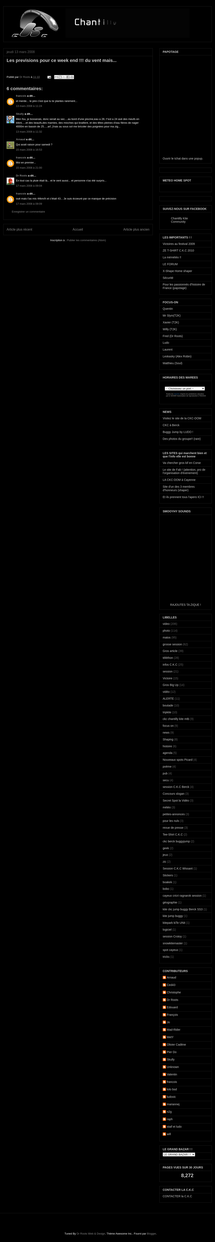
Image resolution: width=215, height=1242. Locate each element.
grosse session (172, 644)
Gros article (170, 651)
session (167, 671)
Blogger (151, 1233)
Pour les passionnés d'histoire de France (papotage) (184, 286)
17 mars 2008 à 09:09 (29, 203)
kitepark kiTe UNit (174, 922)
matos (167, 637)
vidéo (166, 691)
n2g (169, 1111)
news (166, 732)
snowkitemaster (173, 943)
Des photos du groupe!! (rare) (182, 438)
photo (166, 630)
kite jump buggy (173, 916)
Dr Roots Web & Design (91, 1233)
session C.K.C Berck (176, 786)
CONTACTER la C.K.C (177, 1196)
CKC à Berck (171, 425)
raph (170, 1119)
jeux (165, 854)
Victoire (167, 678)
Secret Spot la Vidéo (176, 800)
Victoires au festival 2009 (179, 243)
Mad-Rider (173, 1029)
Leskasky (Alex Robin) (177, 356)
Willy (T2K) (170, 329)
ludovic (171, 1096)
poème (167, 766)
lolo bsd (172, 1089)
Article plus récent (19, 229)
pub (165, 773)
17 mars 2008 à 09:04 (29, 185)
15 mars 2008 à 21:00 (29, 167)
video (166, 623)
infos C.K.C (170, 664)
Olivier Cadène (176, 1044)
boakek (167, 882)
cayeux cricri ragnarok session (182, 895)
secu (166, 780)
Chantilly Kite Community (179, 220)
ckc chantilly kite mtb (176, 719)
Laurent (167, 349)
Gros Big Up (170, 685)
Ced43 (171, 985)
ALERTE (168, 698)
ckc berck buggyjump (176, 841)
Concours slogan (173, 793)
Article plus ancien (136, 229)
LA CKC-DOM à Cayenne (179, 479)
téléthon (168, 657)
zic (164, 861)
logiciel (167, 929)
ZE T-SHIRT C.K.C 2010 (178, 250)
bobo (166, 888)
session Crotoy (172, 936)
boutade (168, 705)
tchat (177, 158)
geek (166, 848)
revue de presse (173, 827)
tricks (166, 956)
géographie (170, 902)
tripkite (167, 712)
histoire (167, 746)
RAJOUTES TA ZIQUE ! (185, 604)
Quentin (168, 308)
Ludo (166, 342)
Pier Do (172, 1052)
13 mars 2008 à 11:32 (29, 131)
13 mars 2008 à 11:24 (29, 106)
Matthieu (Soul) (172, 363)
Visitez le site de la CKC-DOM (182, 418)
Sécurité (168, 277)
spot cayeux (170, 950)
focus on (168, 725)
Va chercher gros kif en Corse (182, 462)
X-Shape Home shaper (177, 271)
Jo (168, 1022)
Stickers (168, 875)
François (172, 1014)
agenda (167, 753)
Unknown (173, 1067)
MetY (170, 1037)
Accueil (78, 229)
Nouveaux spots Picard (177, 759)
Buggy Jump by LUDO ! (178, 432)
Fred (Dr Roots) (173, 336)
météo (167, 807)
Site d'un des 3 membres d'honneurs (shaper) (179, 488)
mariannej (173, 1104)
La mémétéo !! (172, 257)
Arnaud (20, 139)
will (169, 1134)
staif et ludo (174, 1126)
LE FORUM (170, 264)
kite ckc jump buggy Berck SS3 (183, 909)
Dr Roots (25, 77)
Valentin (172, 1074)
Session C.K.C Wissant (178, 868)
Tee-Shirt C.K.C (173, 834)
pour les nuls (171, 820)
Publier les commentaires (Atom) (86, 240)
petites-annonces (174, 814)
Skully (20, 113)
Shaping (168, 739)
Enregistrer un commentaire (28, 211)
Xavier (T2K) (171, 322)
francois (21, 95)
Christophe (174, 992)
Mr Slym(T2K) (171, 315)
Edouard (172, 1007)
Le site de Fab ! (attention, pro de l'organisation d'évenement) (184, 471)
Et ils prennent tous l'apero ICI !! (183, 497)
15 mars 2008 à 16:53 (29, 149)
